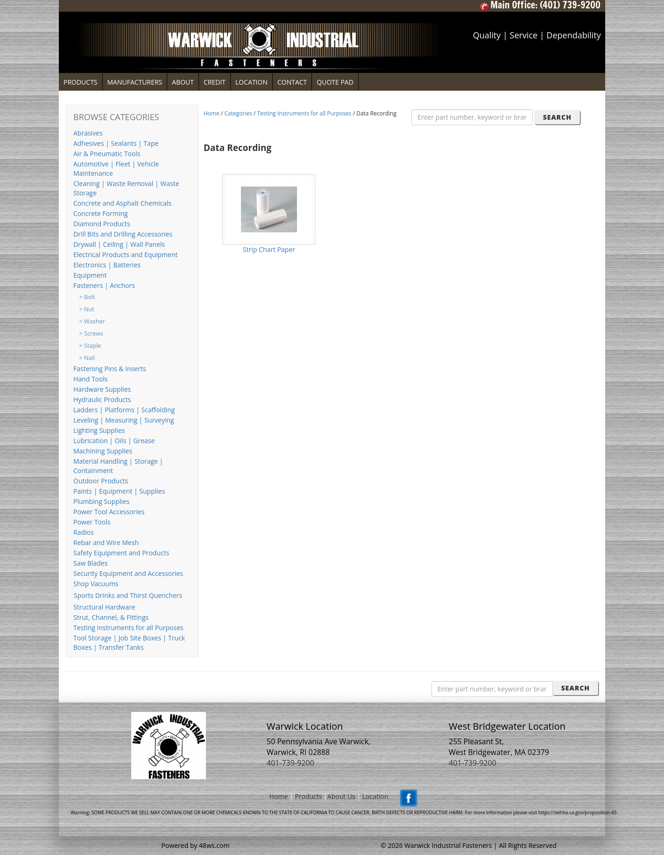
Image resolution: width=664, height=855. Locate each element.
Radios (83, 532)
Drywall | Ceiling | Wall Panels (119, 244)
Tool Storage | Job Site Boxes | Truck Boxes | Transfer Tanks (129, 642)
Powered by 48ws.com (196, 845)
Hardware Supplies (102, 389)
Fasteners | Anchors (104, 285)
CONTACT (292, 82)
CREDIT (215, 82)
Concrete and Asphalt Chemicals (122, 203)
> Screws (91, 334)
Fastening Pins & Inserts (109, 368)
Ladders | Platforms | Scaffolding (124, 409)
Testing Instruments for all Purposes (128, 627)
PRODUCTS (81, 82)
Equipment (89, 275)
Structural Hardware (104, 607)
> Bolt (87, 297)
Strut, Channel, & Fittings (110, 617)
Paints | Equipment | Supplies (119, 491)
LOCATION (251, 82)
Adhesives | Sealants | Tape (115, 143)
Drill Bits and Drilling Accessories (122, 234)
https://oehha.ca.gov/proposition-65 (577, 812)
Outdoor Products (100, 480)
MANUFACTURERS (134, 82)
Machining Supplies (102, 450)
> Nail (87, 358)
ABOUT (183, 82)
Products (308, 796)
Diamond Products (101, 223)
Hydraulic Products (102, 399)
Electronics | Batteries (107, 264)
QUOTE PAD (335, 82)
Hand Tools (90, 378)
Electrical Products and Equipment (125, 254)
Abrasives (88, 133)
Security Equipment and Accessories (128, 573)
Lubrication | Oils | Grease (114, 440)
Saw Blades (90, 563)
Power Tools (92, 521)
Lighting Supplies (99, 430)
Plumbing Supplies (101, 501)
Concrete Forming (100, 213)
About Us (341, 796)
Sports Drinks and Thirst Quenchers (128, 595)
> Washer (92, 321)
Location (375, 796)
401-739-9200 (290, 763)
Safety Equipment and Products (121, 552)
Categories (238, 113)
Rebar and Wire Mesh (106, 542)
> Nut (86, 309)
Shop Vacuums (96, 583)
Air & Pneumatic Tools (106, 153)
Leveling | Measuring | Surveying (123, 420)
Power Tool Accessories (108, 511)
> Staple (90, 346)
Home (211, 113)
